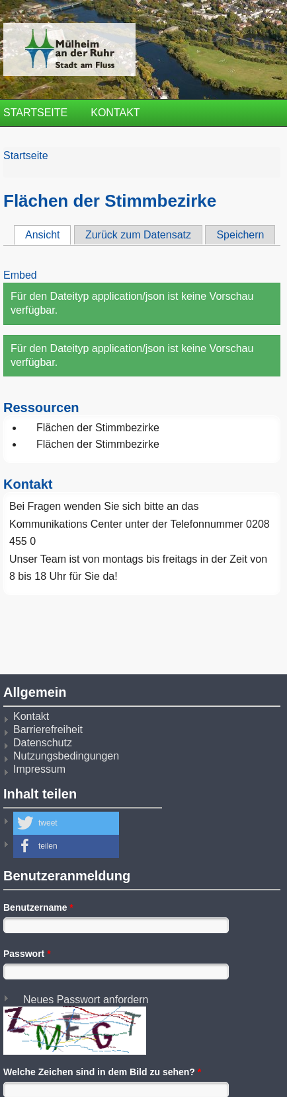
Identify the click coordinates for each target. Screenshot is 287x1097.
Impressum (39, 769)
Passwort (27, 953)
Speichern (240, 234)
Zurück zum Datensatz (138, 234)
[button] (66, 823)
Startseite (35, 112)
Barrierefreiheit (48, 729)
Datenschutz (42, 742)
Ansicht (48, 234)
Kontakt (115, 112)
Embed (20, 275)
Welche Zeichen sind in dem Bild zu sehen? (102, 1072)
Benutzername (38, 907)
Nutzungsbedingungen (66, 755)
